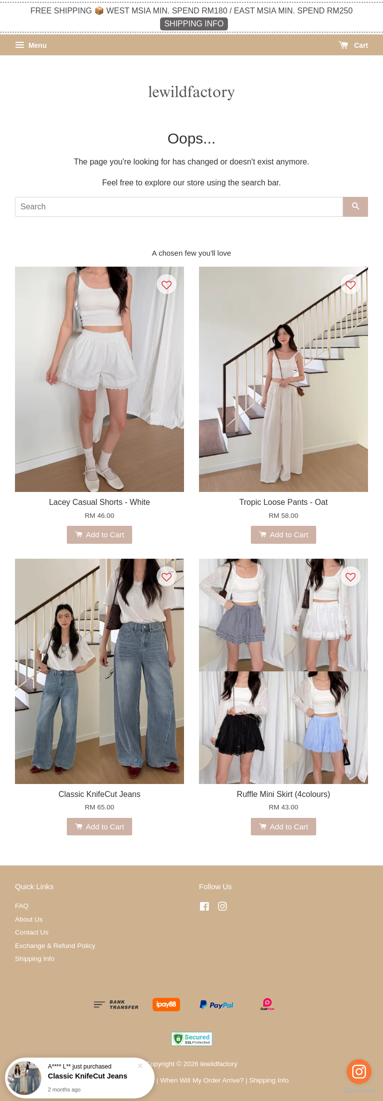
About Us (29, 919)
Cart (353, 45)
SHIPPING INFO (193, 23)
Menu (30, 45)
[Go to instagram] (359, 1071)
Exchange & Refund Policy (55, 945)
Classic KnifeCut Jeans (87, 1080)
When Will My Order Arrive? (202, 1080)
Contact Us (31, 932)
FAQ (21, 906)
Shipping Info (34, 958)
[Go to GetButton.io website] (359, 1091)
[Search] (179, 207)
